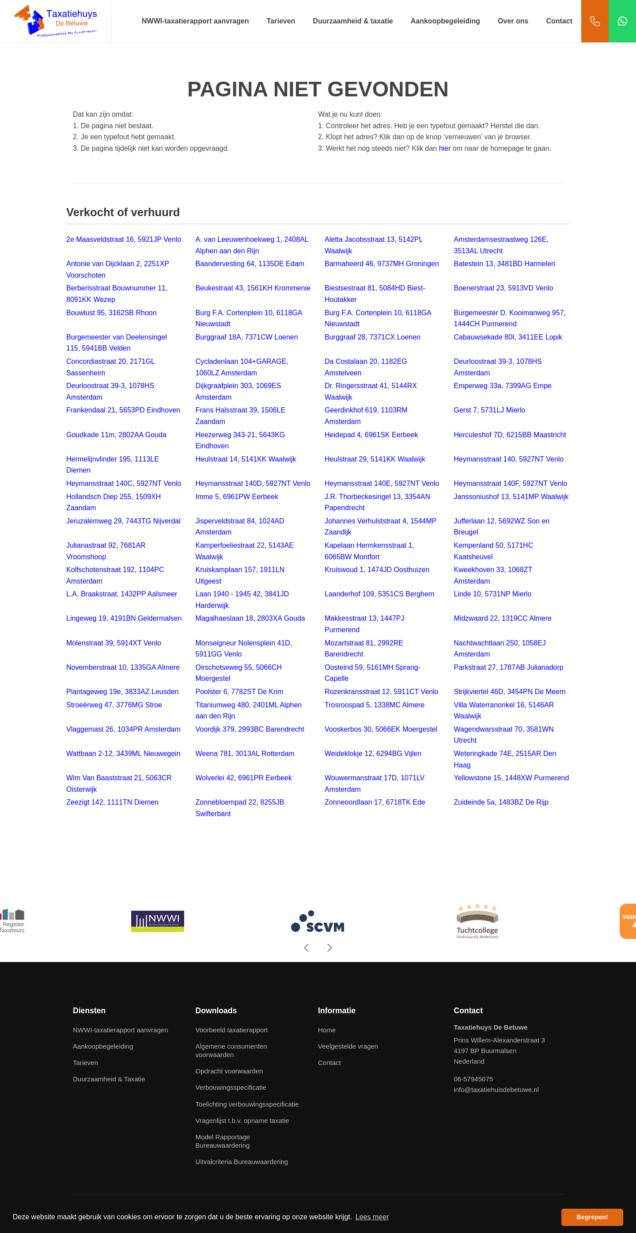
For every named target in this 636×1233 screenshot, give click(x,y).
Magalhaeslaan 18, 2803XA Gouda (250, 618)
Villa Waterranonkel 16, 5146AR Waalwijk (504, 710)
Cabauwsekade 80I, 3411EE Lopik (508, 337)
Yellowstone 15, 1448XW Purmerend (511, 778)
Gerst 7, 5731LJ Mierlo (490, 410)
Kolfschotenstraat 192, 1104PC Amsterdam (115, 575)
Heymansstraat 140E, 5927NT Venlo (382, 483)
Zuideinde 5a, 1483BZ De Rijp (501, 802)
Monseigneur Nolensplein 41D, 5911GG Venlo (244, 648)
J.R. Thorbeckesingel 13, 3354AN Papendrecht (377, 502)
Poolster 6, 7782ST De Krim (240, 691)
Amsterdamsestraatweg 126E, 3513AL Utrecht (501, 245)
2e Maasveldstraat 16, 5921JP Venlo (123, 239)
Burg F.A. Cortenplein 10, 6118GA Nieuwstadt (249, 318)
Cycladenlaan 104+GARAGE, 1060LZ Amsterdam (242, 367)
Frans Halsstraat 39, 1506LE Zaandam (241, 415)
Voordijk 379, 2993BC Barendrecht (250, 729)
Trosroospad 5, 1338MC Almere (374, 705)
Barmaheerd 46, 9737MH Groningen (382, 263)
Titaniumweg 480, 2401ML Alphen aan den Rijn (249, 710)
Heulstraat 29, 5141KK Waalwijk (375, 459)
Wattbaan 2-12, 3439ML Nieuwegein (123, 753)
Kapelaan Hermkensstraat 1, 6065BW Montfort (369, 551)
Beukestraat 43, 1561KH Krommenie (253, 288)
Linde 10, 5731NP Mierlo (493, 594)
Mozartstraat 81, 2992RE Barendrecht (364, 648)
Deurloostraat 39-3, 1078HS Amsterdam (498, 367)
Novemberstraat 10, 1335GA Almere (123, 667)
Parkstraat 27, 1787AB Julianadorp (509, 667)
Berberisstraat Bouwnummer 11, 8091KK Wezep (116, 293)
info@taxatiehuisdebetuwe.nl (496, 1089)
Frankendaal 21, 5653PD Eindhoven (123, 410)
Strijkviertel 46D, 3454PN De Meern (510, 691)
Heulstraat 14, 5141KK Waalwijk (246, 459)
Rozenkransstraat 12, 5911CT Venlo (382, 691)
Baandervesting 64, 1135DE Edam (250, 263)
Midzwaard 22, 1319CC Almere (503, 618)
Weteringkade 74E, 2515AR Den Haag (505, 759)
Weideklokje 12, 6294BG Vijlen (373, 753)
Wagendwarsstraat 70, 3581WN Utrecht (504, 734)
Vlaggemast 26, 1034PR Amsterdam (123, 729)
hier (445, 148)
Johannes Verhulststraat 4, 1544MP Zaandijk (380, 526)
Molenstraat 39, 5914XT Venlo (113, 643)
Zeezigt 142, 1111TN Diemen (112, 802)
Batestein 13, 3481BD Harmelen (504, 263)
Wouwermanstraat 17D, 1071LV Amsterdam (374, 783)
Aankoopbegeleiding (445, 21)
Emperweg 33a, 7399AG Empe (503, 385)
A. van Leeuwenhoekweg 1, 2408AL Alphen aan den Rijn (252, 245)
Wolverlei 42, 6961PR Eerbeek (244, 778)
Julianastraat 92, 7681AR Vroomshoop (106, 551)
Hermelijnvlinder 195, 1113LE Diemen (112, 464)
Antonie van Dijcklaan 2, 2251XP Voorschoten (117, 269)
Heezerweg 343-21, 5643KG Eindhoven (240, 440)
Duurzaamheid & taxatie (353, 21)
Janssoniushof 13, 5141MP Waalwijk (511, 496)
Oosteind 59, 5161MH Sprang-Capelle (372, 673)
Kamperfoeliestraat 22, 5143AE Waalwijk (245, 551)
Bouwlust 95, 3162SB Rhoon (111, 313)
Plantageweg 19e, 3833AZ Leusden (122, 691)
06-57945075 (473, 1079)
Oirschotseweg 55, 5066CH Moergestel (239, 673)
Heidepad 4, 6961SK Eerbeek (371, 435)
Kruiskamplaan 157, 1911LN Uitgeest (240, 575)
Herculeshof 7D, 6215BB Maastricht (510, 435)
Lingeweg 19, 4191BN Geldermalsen (124, 618)
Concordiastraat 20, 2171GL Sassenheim (110, 367)
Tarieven (281, 21)
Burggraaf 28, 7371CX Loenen (372, 337)
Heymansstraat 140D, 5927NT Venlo (253, 483)
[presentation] (307, 948)
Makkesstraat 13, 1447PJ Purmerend (365, 624)
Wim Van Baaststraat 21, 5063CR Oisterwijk (119, 783)
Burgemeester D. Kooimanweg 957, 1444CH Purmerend (510, 318)
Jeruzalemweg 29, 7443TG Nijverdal (123, 521)
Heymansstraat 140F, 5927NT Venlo (511, 483)
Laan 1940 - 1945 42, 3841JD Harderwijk (242, 599)
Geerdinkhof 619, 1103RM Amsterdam (366, 415)
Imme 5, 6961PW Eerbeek (237, 496)
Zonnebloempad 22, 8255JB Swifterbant (240, 807)
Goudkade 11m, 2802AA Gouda (116, 435)
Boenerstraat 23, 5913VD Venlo (503, 288)
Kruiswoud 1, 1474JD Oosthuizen (377, 569)
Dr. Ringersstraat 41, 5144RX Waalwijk (371, 391)
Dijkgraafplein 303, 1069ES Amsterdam (238, 391)
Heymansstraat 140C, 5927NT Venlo (123, 483)
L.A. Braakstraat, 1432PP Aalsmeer (121, 594)
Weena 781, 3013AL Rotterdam (245, 753)
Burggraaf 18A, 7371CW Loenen (247, 337)
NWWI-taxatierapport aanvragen (195, 21)
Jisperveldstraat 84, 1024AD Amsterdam (240, 526)
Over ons (513, 21)
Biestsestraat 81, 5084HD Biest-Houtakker (375, 293)
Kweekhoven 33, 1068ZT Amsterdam (493, 575)
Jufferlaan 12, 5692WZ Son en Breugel (502, 526)
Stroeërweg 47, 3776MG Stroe (114, 705)
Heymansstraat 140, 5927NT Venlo (509, 459)
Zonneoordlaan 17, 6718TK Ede (375, 802)
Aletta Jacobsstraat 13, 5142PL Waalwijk (374, 245)
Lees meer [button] (372, 1217)
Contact (559, 21)
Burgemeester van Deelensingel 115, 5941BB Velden (116, 342)
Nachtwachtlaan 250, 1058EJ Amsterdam (500, 648)
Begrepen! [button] (592, 1217)
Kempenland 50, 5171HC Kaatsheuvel (494, 551)
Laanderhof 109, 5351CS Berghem (379, 594)
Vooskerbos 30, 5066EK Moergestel (381, 729)
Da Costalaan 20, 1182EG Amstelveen (366, 367)
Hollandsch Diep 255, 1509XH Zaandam (113, 502)
